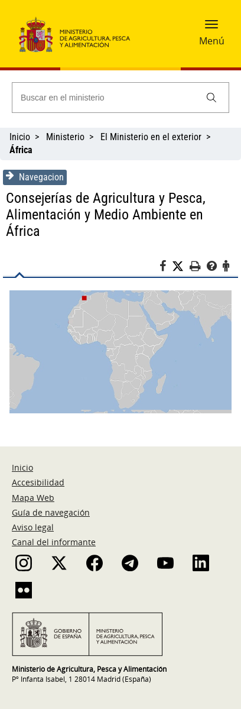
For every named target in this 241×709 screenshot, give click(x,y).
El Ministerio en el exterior (150, 137)
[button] (211, 28)
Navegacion (35, 177)
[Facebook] (165, 268)
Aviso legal (33, 527)
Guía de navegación (51, 512)
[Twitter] (181, 267)
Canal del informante (54, 542)
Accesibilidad (38, 482)
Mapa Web (33, 497)
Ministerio (65, 137)
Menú (211, 40)
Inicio (19, 137)
